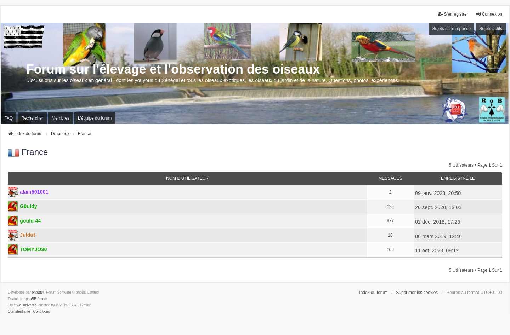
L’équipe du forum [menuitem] (95, 118)
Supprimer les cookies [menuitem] (417, 292)
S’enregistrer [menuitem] (453, 14)
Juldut (27, 235)
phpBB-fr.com (36, 299)
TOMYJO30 (33, 249)
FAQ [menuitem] (8, 118)
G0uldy (28, 206)
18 (390, 235)
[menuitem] (19, 311)
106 (390, 249)
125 (390, 206)
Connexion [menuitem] (489, 14)
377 (390, 220)
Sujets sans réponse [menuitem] (451, 28)
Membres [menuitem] (60, 118)
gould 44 (30, 221)
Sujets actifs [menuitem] (490, 28)
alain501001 (34, 192)
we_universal (27, 305)
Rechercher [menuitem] (32, 118)
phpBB (37, 292)
